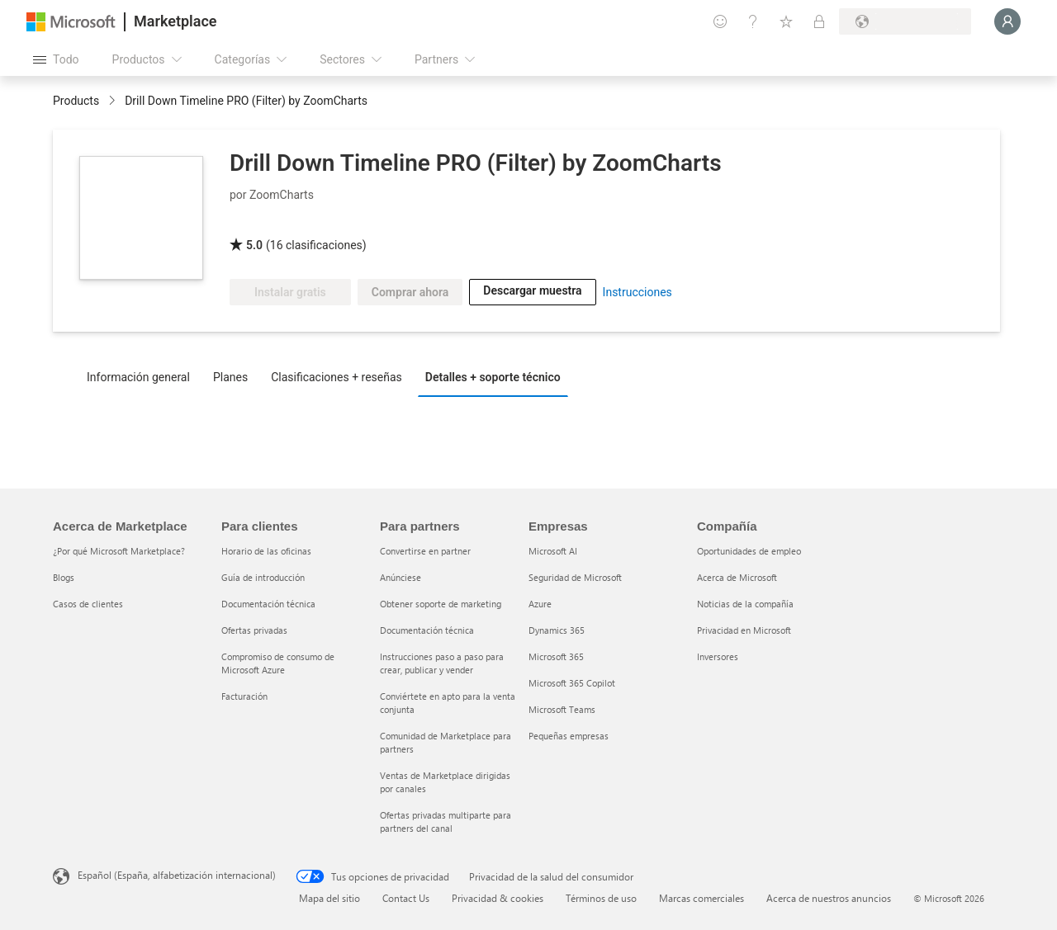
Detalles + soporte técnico (493, 377)
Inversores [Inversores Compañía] (717, 656)
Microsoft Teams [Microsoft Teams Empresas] (561, 709)
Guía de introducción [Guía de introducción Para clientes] (263, 577)
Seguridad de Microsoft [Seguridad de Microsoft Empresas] (575, 577)
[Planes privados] (819, 21)
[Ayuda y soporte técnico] (753, 21)
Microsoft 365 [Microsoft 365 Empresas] (556, 656)
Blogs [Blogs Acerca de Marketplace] (63, 577)
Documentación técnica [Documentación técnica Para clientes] (268, 603)
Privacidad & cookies (497, 897)
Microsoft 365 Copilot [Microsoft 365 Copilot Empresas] (571, 683)
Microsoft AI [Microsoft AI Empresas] (552, 551)
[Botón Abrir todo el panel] (56, 59)
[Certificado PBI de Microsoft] (277, 221)
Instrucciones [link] (637, 292)
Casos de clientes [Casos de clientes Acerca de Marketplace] (88, 603)
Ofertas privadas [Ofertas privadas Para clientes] (254, 630)
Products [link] (76, 100)
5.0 (254, 245)
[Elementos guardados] (786, 21)
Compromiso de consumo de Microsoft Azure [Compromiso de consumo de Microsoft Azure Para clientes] (277, 663)
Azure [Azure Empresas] (540, 603)
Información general (138, 377)
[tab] (142, 376)
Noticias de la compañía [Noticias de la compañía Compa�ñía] (745, 603)
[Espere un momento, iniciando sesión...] (1007, 21)
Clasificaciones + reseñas (336, 377)
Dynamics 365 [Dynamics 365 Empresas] (556, 630)
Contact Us (405, 897)
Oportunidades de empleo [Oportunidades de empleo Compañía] (749, 551)
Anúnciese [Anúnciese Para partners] (400, 577)
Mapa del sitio (329, 897)
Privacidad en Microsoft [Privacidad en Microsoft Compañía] (744, 630)
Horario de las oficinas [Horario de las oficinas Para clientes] (266, 551)
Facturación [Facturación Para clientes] (244, 696)
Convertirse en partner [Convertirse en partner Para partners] (425, 551)
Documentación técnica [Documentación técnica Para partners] (427, 630)
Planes (230, 377)
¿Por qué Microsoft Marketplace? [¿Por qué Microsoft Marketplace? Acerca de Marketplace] (119, 551)
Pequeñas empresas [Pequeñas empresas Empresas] (568, 735)
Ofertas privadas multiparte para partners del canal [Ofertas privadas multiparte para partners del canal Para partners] (445, 821)
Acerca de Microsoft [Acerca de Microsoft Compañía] (737, 577)
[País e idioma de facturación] (905, 21)
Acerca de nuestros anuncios (828, 897)
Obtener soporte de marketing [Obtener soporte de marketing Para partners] (440, 603)
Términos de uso (601, 897)
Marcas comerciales (701, 897)
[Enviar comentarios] (720, 21)
